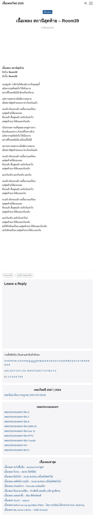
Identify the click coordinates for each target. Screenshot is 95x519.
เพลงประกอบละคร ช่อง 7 (16, 416)
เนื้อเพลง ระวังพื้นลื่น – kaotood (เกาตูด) (24, 467)
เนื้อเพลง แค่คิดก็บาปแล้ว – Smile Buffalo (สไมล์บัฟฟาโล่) (32, 481)
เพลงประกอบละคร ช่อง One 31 (19, 430)
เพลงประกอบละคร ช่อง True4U (20, 440)
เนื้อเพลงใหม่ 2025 (13, 3)
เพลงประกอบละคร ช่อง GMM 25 (20, 426)
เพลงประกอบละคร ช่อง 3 (16, 411)
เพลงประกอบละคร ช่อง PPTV (18, 435)
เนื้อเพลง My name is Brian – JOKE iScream (26, 509)
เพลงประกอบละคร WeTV (16, 449)
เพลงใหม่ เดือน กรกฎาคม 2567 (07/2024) (25, 394)
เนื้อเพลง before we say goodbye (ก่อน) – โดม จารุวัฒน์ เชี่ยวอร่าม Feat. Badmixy (44, 504)
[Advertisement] (47, 48)
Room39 (8, 275)
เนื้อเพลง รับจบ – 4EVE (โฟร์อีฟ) (20, 471)
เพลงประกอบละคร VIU (15, 445)
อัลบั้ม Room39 (24, 275)
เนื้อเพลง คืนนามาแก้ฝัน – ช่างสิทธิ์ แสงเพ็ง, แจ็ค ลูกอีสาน (32, 490)
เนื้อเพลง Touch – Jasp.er (16, 500)
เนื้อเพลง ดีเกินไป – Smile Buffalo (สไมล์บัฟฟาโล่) (28, 476)
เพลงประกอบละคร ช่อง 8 (16, 421)
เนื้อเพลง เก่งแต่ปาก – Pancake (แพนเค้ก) (24, 485)
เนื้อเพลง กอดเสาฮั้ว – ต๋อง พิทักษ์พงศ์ (22, 495)
